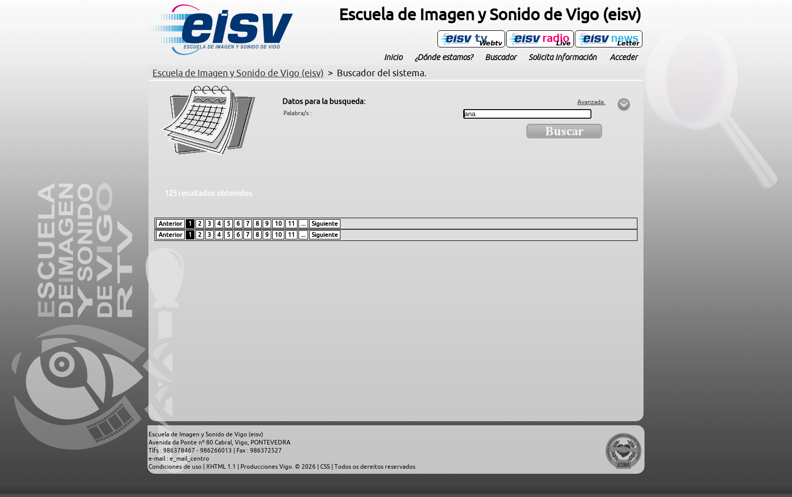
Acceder (623, 57)
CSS (325, 467)
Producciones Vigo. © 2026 (278, 467)
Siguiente (325, 224)
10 (278, 224)
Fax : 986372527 (259, 450)
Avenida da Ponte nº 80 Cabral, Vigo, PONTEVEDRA (219, 442)
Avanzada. (591, 102)
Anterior (170, 224)
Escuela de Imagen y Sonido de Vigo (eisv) (205, 434)
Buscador (500, 57)
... (303, 224)
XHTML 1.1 (221, 467)
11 (291, 224)
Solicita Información (562, 57)
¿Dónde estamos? (443, 57)
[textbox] (527, 114)
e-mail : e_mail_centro (178, 459)
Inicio (393, 57)
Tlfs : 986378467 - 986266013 (190, 450)
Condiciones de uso (175, 467)
